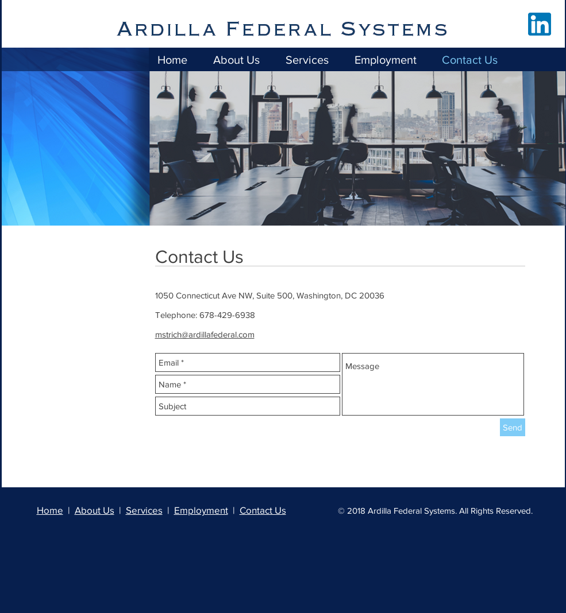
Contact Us (263, 510)
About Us (94, 510)
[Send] (512, 427)
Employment (201, 510)
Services (144, 510)
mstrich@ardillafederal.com (205, 334)
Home (50, 510)
